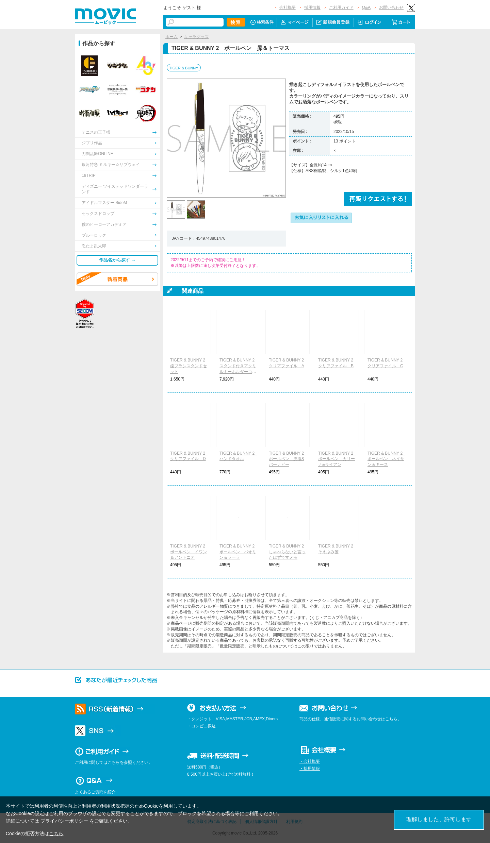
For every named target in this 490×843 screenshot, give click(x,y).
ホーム (171, 36)
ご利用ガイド (341, 7)
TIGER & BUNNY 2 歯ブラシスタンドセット (189, 366)
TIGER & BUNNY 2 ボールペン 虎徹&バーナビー (288, 459)
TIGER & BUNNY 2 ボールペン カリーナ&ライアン (337, 459)
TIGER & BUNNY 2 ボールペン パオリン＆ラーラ (239, 552)
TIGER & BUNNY (183, 68)
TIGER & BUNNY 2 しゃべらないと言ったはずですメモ (288, 552)
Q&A (366, 7)
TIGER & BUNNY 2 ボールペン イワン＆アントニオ (189, 552)
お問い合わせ (391, 7)
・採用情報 (309, 768)
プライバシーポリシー (64, 821)
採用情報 (312, 7)
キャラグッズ (196, 36)
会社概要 (287, 7)
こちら (56, 833)
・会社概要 (309, 761)
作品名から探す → (117, 260)
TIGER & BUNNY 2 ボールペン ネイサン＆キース (387, 459)
